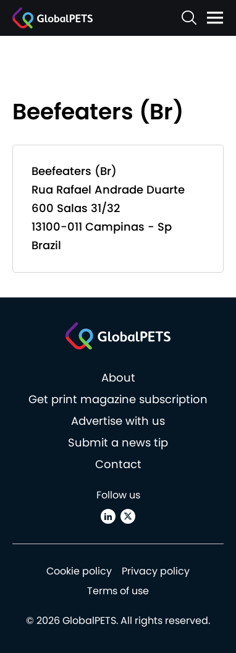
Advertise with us (118, 421)
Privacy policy (156, 571)
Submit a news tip (118, 442)
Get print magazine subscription (118, 399)
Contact (118, 464)
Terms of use (118, 591)
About (118, 377)
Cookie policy (79, 571)
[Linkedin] (108, 516)
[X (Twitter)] (127, 516)
